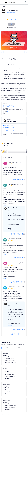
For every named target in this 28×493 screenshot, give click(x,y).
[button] (7, 112)
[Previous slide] (2, 52)
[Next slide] (25, 52)
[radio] (7, 348)
